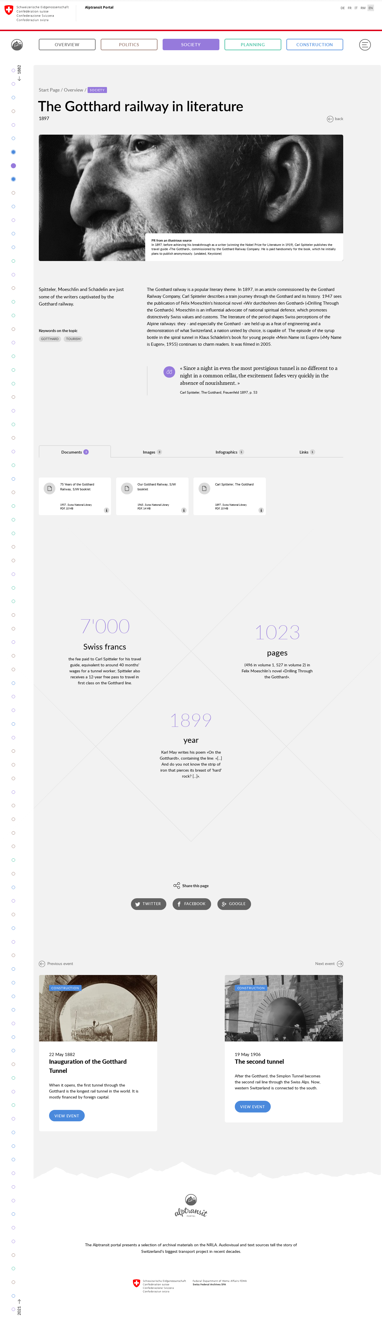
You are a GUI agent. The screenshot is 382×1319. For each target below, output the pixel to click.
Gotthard (49, 339)
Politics (129, 45)
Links (307, 452)
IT (356, 8)
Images (152, 452)
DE (343, 8)
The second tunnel (259, 1061)
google (234, 904)
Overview (67, 45)
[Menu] (365, 44)
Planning (253, 45)
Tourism (73, 339)
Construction (315, 45)
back (335, 118)
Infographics (230, 452)
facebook (191, 904)
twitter (148, 904)
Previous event (56, 963)
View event (66, 1115)
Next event (329, 963)
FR (349, 8)
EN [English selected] (371, 8)
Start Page (49, 90)
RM (363, 8)
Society (191, 45)
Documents (75, 452)
